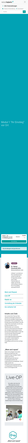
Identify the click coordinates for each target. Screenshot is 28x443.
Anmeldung (14, 241)
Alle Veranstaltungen (9, 6)
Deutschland (19, 8)
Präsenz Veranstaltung (8, 8)
